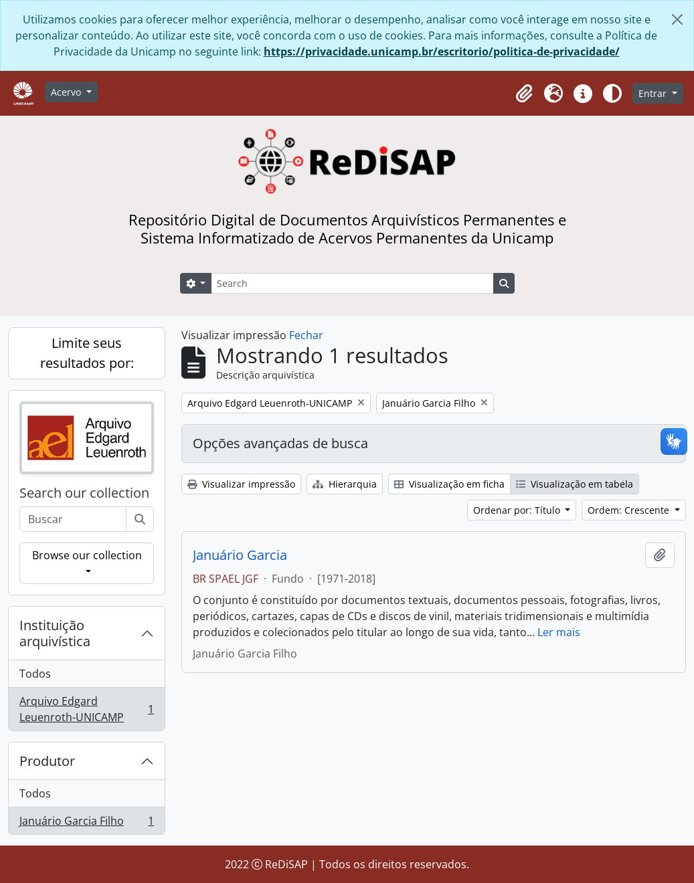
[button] (524, 93)
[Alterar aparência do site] (612, 93)
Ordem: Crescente (630, 510)
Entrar (653, 93)
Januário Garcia (240, 555)
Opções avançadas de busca (280, 443)
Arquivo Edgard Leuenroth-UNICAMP (86, 709)
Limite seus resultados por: (87, 353)
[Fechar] (677, 19)
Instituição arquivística (54, 633)
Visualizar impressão (241, 484)
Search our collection (84, 493)
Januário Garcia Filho (86, 823)
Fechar (306, 335)
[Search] (352, 283)
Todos (35, 673)
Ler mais (558, 632)
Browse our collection (87, 555)
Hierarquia (345, 484)
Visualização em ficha (449, 484)
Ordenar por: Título (518, 510)
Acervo (67, 92)
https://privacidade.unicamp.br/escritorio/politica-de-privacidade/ (442, 51)
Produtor (47, 761)
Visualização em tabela (574, 484)
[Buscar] (140, 519)
